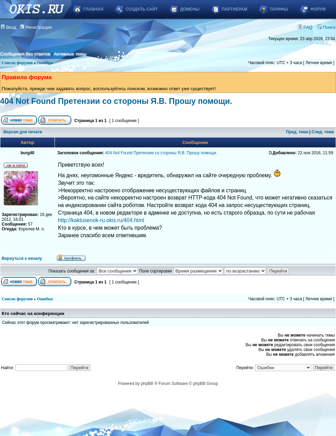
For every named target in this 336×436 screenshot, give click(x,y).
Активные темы (70, 54)
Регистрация (36, 27)
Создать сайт (141, 9)
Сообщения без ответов (25, 54)
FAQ (305, 27)
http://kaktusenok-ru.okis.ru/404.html (101, 220)
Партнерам (235, 9)
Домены (189, 9)
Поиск (326, 27)
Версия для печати (22, 132)
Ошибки (45, 62)
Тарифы (278, 9)
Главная (93, 9)
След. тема (323, 132)
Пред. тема (297, 132)
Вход (8, 27)
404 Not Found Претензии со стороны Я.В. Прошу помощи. (116, 101)
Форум (318, 9)
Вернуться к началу (22, 258)
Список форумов (17, 62)
